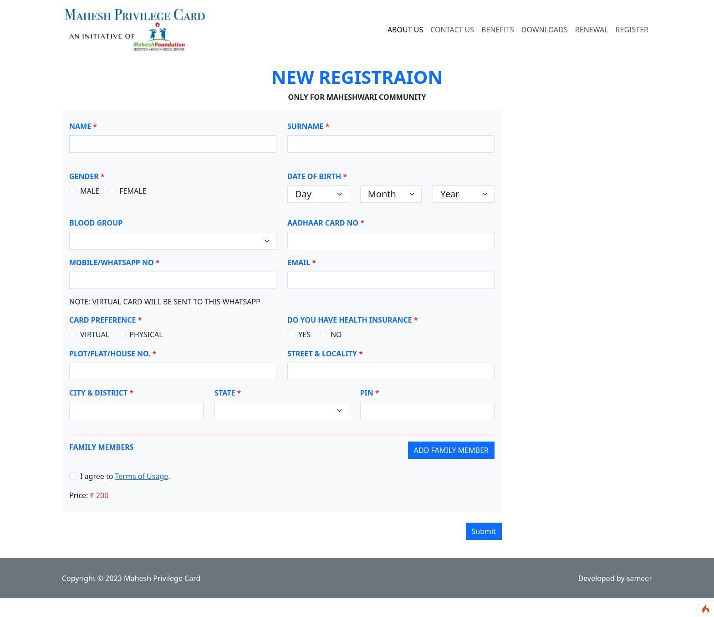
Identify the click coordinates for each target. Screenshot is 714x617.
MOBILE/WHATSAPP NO (114, 262)
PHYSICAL (146, 334)
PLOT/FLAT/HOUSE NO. (112, 354)
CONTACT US (452, 30)
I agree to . (125, 476)
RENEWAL (591, 30)
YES (304, 334)
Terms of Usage (141, 476)
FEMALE (132, 191)
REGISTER (632, 30)
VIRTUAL (94, 334)
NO (336, 334)
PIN (369, 393)
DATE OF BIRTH (317, 176)
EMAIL (301, 262)
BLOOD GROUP (95, 223)
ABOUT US (405, 30)
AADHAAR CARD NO (325, 223)
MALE (89, 191)
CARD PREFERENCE (105, 320)
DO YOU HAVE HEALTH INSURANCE (352, 320)
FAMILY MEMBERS (101, 447)
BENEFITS (497, 30)
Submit (484, 531)
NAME (83, 126)
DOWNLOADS (544, 30)
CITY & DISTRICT (101, 393)
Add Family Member (451, 450)
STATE (227, 393)
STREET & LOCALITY (325, 354)
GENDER (87, 176)
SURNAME (308, 126)
